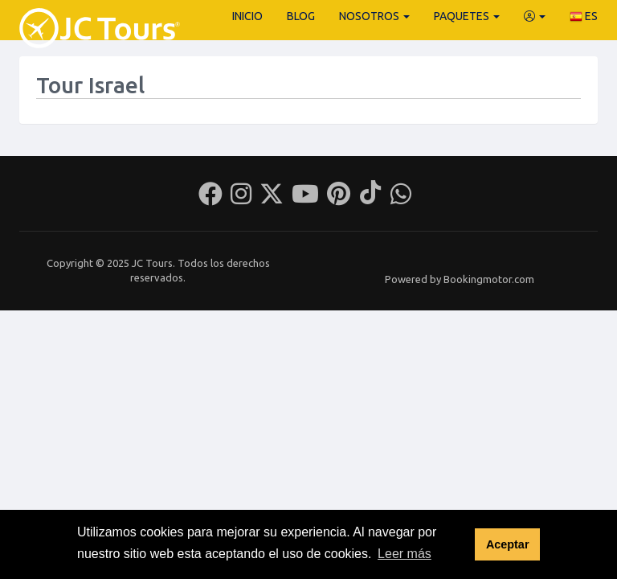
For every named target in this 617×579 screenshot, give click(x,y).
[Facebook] (210, 198)
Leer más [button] (404, 554)
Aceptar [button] (507, 544)
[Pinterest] (338, 198)
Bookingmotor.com (488, 279)
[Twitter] (271, 198)
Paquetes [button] (467, 16)
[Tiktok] (370, 198)
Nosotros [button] (374, 16)
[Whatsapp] (400, 198)
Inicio (247, 16)
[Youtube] (305, 198)
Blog (301, 16)
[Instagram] (241, 198)
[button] (535, 16)
